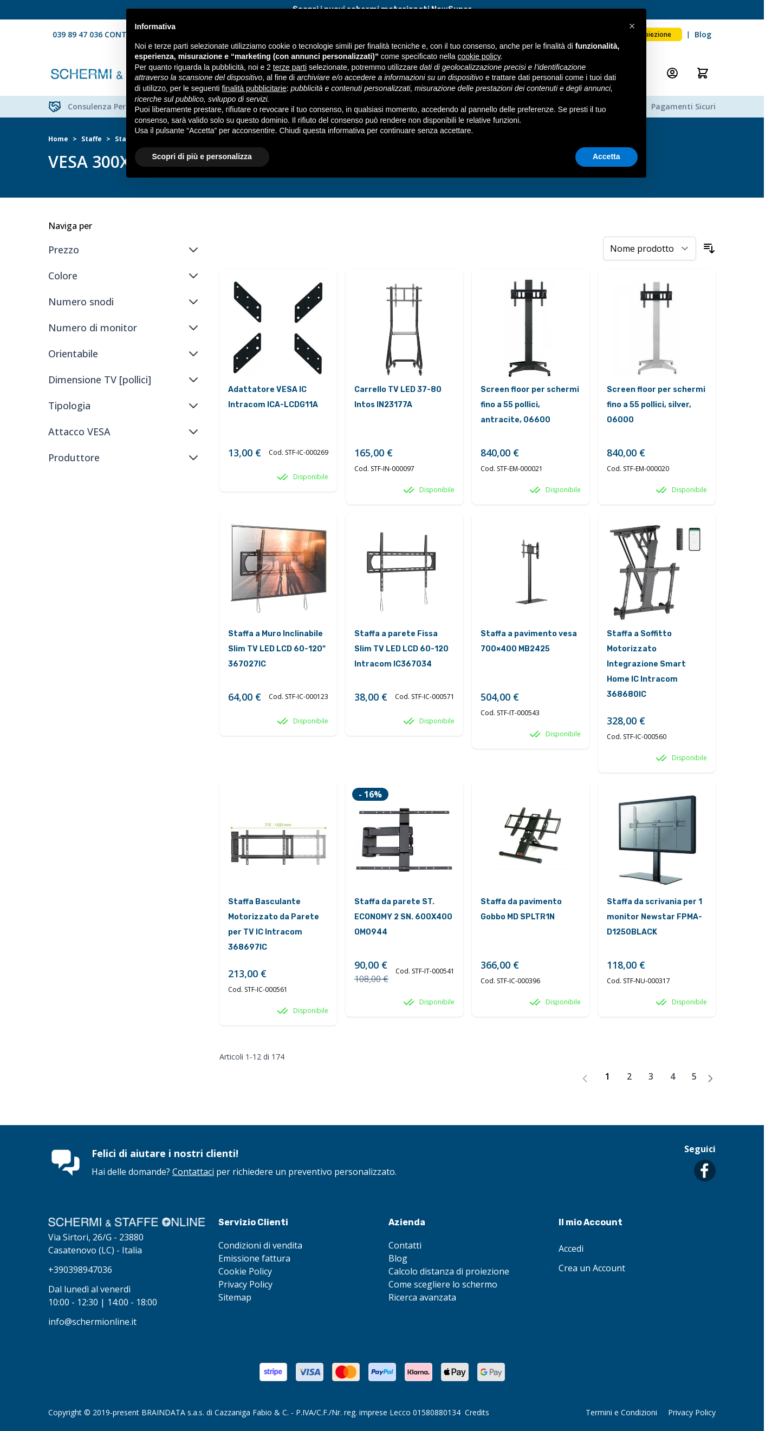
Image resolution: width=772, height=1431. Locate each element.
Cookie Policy (245, 1271)
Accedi (571, 1248)
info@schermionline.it (92, 1322)
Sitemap (234, 1297)
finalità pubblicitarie (254, 88)
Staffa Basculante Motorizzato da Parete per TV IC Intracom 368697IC (273, 924)
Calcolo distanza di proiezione (448, 1271)
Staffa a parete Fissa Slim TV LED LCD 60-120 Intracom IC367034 (401, 649)
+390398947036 (80, 1270)
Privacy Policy (245, 1284)
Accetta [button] (606, 156)
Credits (477, 1412)
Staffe (91, 139)
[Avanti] (710, 1078)
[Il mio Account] (672, 73)
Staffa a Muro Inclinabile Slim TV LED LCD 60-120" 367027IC (277, 649)
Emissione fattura (254, 1258)
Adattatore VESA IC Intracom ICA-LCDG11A (273, 397)
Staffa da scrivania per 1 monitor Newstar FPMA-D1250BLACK (654, 917)
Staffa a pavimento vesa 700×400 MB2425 (529, 641)
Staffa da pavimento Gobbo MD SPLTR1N (521, 909)
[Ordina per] (649, 248)
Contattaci (193, 1172)
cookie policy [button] (478, 56)
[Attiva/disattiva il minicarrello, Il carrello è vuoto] (702, 73)
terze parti (290, 67)
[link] (585, 1078)
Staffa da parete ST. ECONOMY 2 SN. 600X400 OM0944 (403, 917)
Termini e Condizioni (621, 1412)
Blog (703, 34)
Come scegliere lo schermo (442, 1284)
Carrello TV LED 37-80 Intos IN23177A (398, 397)
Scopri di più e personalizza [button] (202, 156)
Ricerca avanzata (422, 1297)
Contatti (404, 1245)
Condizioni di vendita (260, 1245)
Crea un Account (592, 1268)
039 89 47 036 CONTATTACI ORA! (113, 34)
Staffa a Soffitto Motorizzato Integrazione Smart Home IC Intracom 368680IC (646, 664)
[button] (632, 26)
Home (58, 139)
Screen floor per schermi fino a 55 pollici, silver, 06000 (656, 404)
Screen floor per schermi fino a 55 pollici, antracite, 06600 (530, 404)
